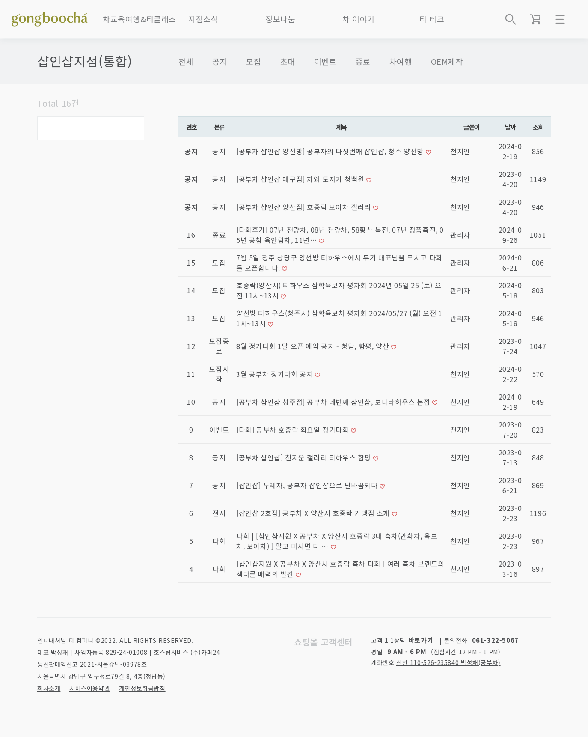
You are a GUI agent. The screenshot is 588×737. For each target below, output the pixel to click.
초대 (287, 61)
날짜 (510, 126)
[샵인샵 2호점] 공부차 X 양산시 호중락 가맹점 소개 (314, 513)
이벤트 (325, 61)
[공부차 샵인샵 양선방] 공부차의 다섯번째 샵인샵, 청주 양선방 (331, 151)
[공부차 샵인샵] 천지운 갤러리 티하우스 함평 (304, 457)
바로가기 (420, 640)
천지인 (460, 151)
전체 (185, 61)
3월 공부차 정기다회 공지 (275, 374)
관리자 (460, 235)
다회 (219, 541)
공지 (219, 61)
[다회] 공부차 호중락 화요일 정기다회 (293, 429)
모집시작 (219, 374)
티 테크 (431, 18)
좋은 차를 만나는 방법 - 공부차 (50, 17)
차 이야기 (358, 18)
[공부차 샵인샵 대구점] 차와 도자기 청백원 (301, 179)
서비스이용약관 (89, 688)
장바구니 (535, 19)
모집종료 (219, 346)
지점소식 (203, 18)
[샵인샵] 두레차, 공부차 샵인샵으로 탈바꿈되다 (308, 485)
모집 (253, 61)
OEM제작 (447, 61)
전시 (219, 513)
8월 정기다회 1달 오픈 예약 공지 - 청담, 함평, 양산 (313, 346)
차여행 (400, 61)
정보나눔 (280, 18)
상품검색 (510, 19)
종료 (363, 61)
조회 (538, 126)
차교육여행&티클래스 (139, 18)
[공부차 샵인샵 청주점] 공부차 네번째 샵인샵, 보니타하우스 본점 (334, 402)
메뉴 (560, 19)
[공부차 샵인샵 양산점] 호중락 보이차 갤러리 (304, 207)
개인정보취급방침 (142, 688)
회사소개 (48, 688)
